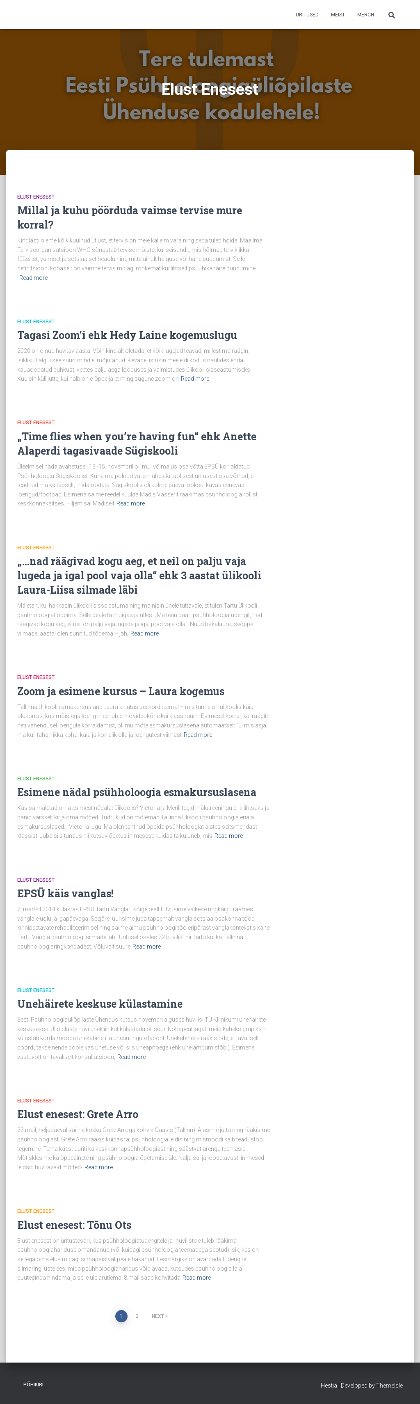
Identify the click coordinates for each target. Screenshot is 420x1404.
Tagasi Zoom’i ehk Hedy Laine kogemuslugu (127, 335)
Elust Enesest (36, 197)
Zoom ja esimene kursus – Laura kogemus (120, 691)
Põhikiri (33, 1385)
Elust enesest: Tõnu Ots (74, 1225)
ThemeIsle (389, 1385)
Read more (33, 277)
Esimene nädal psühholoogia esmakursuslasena (136, 792)
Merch (365, 15)
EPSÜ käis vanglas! (65, 893)
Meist (338, 15)
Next (158, 1316)
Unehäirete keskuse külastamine (100, 1004)
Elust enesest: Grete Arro (77, 1114)
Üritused (307, 15)
